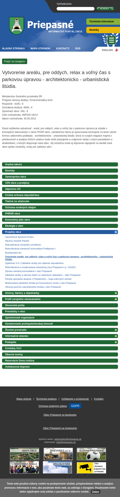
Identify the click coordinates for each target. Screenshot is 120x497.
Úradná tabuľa (13, 164)
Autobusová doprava (17, 366)
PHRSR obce (12, 213)
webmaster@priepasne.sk (67, 439)
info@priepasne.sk (66, 442)
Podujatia (10, 342)
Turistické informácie (101, 21)
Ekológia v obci (14, 225)
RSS (78, 48)
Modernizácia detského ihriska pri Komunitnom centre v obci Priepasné (40, 283)
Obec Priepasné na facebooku (60, 414)
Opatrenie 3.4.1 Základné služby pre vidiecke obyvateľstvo (34, 263)
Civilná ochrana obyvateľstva (22, 195)
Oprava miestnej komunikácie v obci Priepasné (28, 271)
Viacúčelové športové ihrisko (19, 237)
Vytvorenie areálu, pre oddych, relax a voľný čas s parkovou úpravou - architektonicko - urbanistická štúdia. (59, 257)
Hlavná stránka (13, 48)
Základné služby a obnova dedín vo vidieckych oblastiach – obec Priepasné (43, 275)
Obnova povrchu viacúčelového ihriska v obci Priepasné (33, 287)
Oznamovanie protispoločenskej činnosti (29, 323)
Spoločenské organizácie (19, 317)
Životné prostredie (16, 329)
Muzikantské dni (13, 252)
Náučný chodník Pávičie (17, 241)
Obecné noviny (14, 354)
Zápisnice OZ (12, 189)
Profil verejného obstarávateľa (22, 299)
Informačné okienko (16, 336)
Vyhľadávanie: (64, 3)
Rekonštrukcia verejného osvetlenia (23, 244)
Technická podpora (46, 398)
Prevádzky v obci (15, 311)
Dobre (95, 491)
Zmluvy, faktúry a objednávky (22, 293)
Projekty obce (13, 232)
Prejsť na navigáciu (14, 61)
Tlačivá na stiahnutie (17, 201)
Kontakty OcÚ (13, 348)
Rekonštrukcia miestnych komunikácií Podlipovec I (30, 248)
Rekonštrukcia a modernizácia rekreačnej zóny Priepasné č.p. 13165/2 (40, 267)
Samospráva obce (15, 176)
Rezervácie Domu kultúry (19, 360)
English (107, 50)
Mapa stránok (40, 48)
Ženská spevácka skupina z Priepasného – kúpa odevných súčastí (38, 279)
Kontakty (63, 48)
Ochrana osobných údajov (20, 207)
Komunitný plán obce (17, 219)
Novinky (94, 29)
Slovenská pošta (15, 305)
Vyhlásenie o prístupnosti (75, 398)
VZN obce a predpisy (17, 182)
